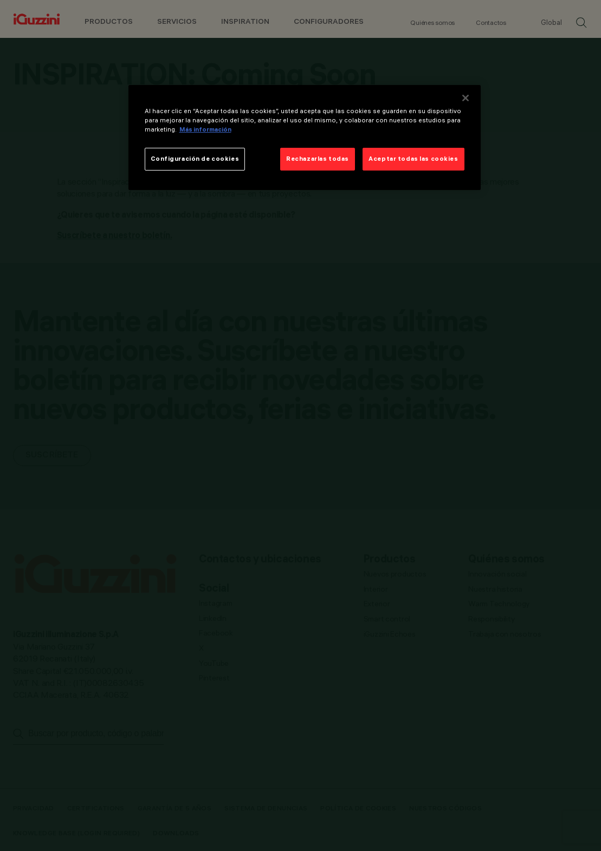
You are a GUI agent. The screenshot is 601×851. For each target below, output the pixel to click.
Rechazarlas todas (317, 158)
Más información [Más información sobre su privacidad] (205, 129)
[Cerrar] (465, 98)
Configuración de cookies (195, 158)
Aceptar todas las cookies (413, 158)
